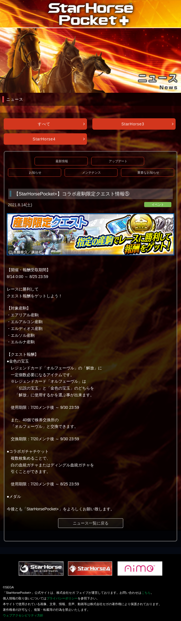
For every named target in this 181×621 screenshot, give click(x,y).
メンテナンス (91, 172)
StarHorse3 (132, 124)
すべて (44, 124)
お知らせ (35, 172)
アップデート (118, 161)
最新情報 (62, 161)
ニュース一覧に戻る (90, 523)
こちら (146, 592)
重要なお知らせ (148, 172)
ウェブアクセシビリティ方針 (23, 615)
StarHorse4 (44, 139)
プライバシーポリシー (62, 598)
